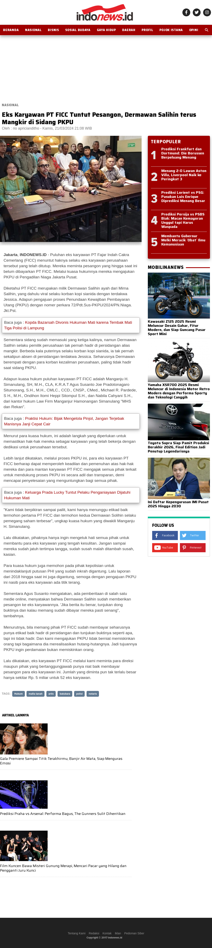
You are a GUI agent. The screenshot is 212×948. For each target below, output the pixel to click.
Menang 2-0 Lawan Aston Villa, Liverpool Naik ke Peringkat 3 (183, 175)
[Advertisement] (106, 66)
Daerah (128, 30)
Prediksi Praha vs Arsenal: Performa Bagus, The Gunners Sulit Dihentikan (62, 814)
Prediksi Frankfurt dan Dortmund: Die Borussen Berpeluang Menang (182, 153)
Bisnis (53, 30)
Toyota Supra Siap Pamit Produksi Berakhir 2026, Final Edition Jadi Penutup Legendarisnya (178, 447)
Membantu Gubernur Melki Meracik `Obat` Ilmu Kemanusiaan (183, 240)
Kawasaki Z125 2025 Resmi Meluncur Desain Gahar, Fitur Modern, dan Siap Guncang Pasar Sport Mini (177, 328)
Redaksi (94, 933)
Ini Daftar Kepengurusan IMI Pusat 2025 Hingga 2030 (178, 504)
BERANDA (11, 30)
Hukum (18, 693)
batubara (65, 693)
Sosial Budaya (77, 30)
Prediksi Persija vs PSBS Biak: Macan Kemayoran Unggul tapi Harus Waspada (183, 220)
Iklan (118, 933)
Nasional (33, 30)
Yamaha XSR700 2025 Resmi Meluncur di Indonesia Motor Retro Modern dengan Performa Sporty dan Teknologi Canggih (179, 391)
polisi (79, 693)
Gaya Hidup (106, 30)
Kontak (107, 933)
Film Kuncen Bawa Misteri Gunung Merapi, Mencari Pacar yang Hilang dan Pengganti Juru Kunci (63, 868)
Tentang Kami (77, 933)
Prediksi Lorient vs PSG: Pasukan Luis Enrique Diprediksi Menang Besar (183, 197)
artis (51, 693)
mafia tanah (35, 693)
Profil (147, 30)
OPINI (193, 30)
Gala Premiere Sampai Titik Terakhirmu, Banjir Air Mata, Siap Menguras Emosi (61, 761)
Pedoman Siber (134, 933)
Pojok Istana (171, 30)
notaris (93, 693)
